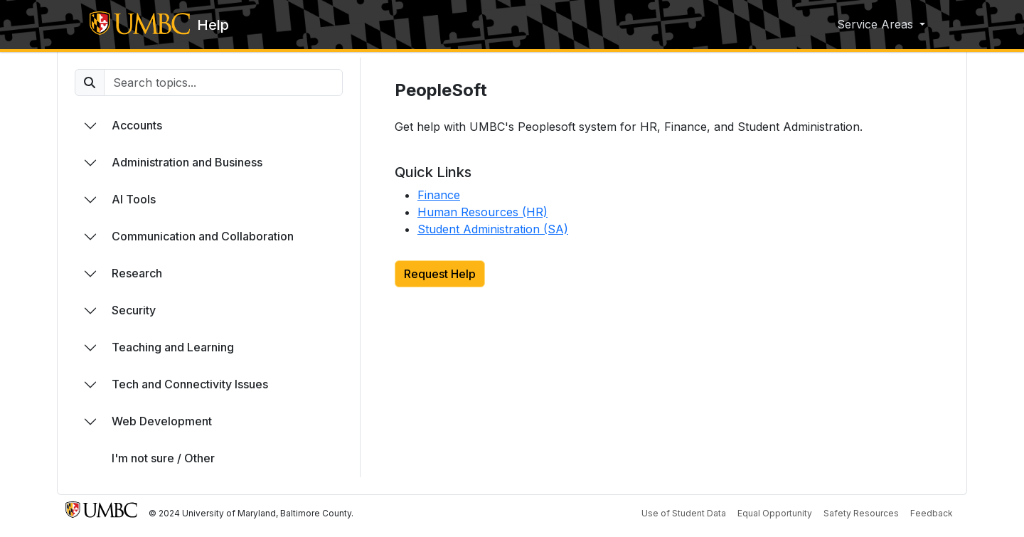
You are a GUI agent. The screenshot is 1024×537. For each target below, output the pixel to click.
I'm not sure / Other (163, 458)
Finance (438, 195)
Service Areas (877, 24)
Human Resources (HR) (482, 212)
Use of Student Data (683, 513)
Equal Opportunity (774, 513)
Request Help (440, 274)
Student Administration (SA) (492, 229)
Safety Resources (861, 513)
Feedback (931, 513)
